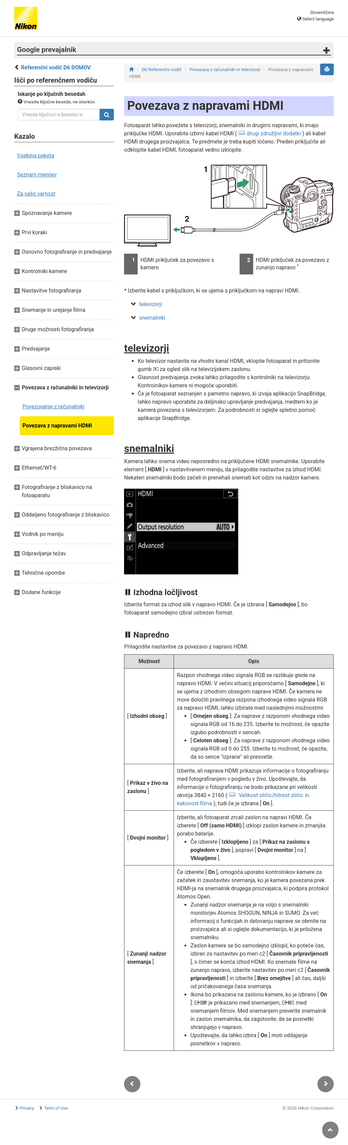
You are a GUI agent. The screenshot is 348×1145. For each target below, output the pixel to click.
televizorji (150, 304)
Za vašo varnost (36, 193)
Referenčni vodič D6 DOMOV (56, 67)
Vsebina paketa (35, 155)
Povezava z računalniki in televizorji (225, 69)
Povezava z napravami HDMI (57, 425)
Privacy (27, 1108)
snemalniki (152, 318)
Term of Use (56, 1108)
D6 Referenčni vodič (162, 69)
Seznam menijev (37, 174)
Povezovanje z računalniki (53, 406)
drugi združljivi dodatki (274, 133)
